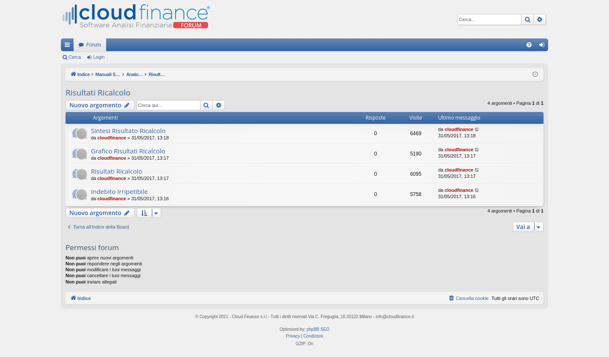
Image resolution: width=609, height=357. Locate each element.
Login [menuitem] (543, 46)
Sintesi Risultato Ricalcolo (128, 130)
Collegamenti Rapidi (69, 46)
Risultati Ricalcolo (98, 92)
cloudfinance (111, 137)
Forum (93, 45)
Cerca (75, 57)
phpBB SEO (318, 329)
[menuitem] (529, 44)
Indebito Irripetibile (119, 191)
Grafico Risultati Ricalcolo (128, 151)
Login (98, 57)
